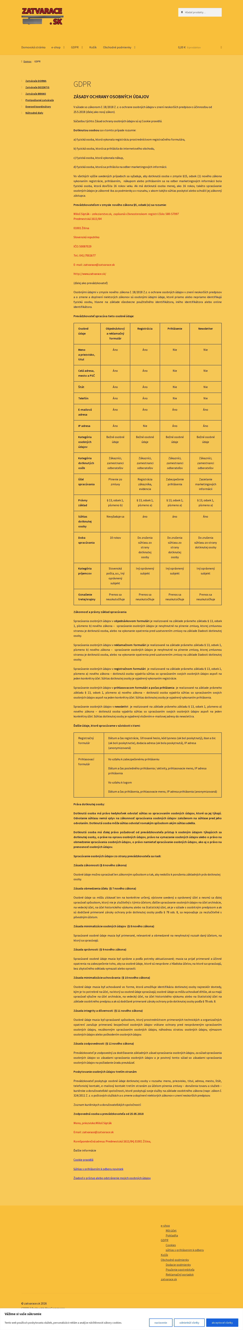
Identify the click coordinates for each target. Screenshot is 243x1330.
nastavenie (161, 1322)
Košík (93, 47)
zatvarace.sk (169, 1279)
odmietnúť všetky (189, 1322)
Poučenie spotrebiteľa (180, 1269)
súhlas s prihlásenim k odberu (185, 1250)
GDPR (75, 47)
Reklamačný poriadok (180, 1274)
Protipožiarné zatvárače (39, 100)
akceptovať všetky (222, 1322)
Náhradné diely (34, 112)
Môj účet (171, 1230)
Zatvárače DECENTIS (37, 87)
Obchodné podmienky (117, 47)
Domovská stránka (33, 47)
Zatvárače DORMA (35, 81)
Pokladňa (172, 1235)
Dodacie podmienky (178, 1265)
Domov (27, 61)
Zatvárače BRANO (35, 93)
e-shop (56, 47)
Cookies (171, 1245)
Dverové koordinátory (38, 106)
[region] (121, 1319)
